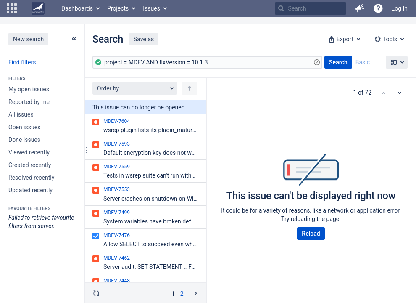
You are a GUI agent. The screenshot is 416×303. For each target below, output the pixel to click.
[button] (11, 8)
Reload (311, 233)
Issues (151, 8)
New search (28, 39)
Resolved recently (31, 177)
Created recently (29, 165)
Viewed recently (29, 152)
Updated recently (30, 190)
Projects (118, 8)
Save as (144, 39)
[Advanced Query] (207, 62)
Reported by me (29, 101)
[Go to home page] (38, 8)
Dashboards (77, 8)
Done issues (24, 139)
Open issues (24, 127)
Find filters (22, 62)
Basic (362, 62)
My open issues (28, 89)
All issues (21, 114)
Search (338, 62)
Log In (400, 8)
